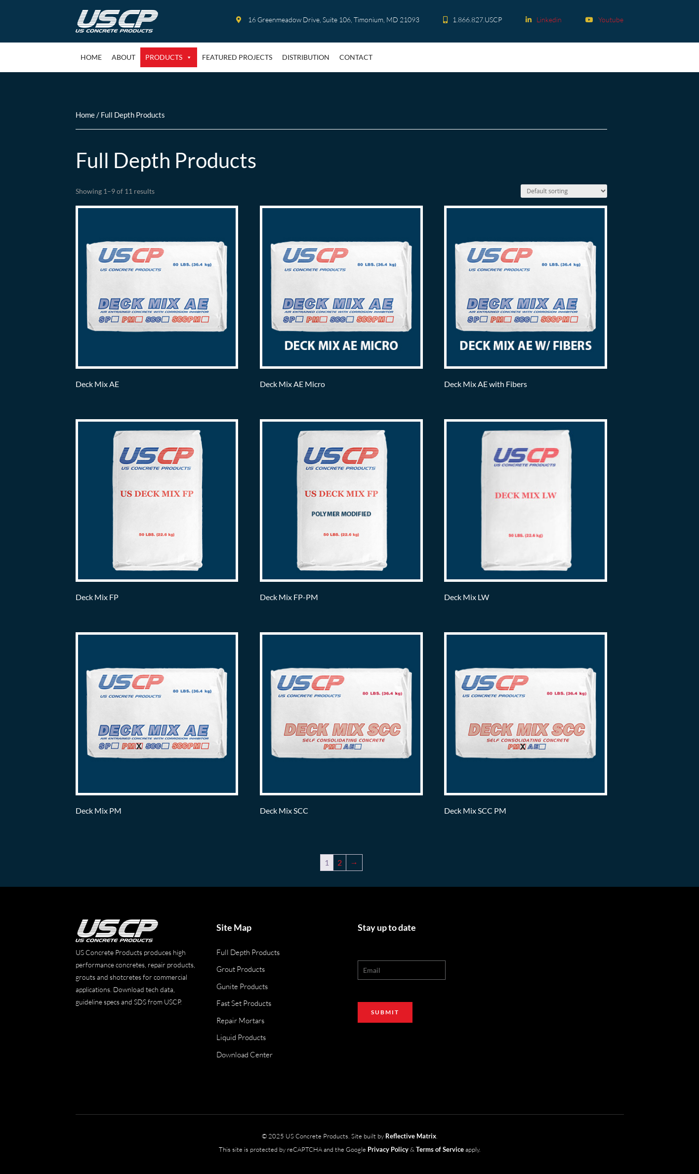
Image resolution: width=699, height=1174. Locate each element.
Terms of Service (440, 1149)
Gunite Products (242, 986)
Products (168, 57)
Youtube (604, 19)
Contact (355, 57)
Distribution (305, 57)
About (123, 57)
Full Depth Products (248, 952)
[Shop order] (564, 191)
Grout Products (240, 969)
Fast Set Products (243, 1003)
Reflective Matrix (410, 1136)
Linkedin (544, 19)
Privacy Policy (388, 1149)
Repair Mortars (240, 1020)
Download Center (244, 1054)
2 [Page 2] (339, 862)
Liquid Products (241, 1037)
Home (91, 57)
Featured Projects (237, 57)
